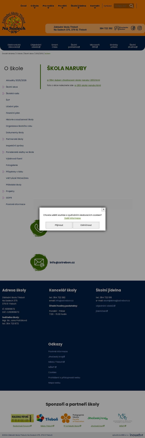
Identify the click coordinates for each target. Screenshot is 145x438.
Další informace (72, 218)
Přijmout (59, 225)
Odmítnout (86, 225)
